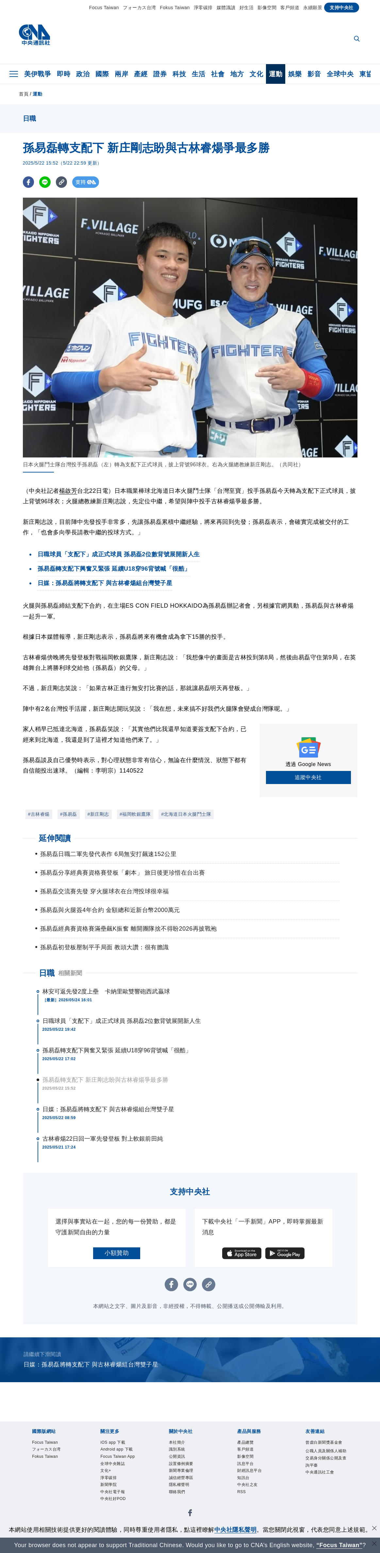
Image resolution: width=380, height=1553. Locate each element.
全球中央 (340, 74)
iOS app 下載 (116, 1443)
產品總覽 (248, 1443)
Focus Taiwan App (116, 1464)
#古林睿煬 (39, 814)
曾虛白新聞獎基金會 (324, 1447)
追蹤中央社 (308, 777)
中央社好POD (116, 1517)
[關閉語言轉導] (374, 1544)
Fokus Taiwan (175, 7)
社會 (217, 74)
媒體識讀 (226, 7)
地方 (237, 74)
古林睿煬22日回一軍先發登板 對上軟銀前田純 (102, 1138)
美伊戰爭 (37, 74)
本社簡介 (179, 1443)
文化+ (107, 1484)
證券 (160, 74)
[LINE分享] (45, 182)
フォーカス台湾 (139, 7)
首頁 (23, 94)
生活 (198, 74)
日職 (47, 973)
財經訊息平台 (253, 1476)
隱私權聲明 (182, 1492)
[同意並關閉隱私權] (374, 1529)
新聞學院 (111, 1501)
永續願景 (312, 7)
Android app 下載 (121, 1451)
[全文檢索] (357, 39)
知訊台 (245, 1484)
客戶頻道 (289, 7)
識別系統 (179, 1451)
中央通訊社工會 (324, 1493)
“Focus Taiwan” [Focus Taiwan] (339, 1545)
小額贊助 (117, 1253)
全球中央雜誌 (116, 1476)
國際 (102, 74)
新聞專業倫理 (185, 1476)
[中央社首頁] (34, 36)
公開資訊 (179, 1459)
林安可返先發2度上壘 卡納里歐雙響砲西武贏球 (106, 991)
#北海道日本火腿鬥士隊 (186, 814)
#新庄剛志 (98, 814)
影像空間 (266, 7)
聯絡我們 (179, 1501)
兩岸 (121, 74)
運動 (275, 74)
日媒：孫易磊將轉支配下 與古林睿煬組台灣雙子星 (108, 1109)
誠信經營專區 (185, 1484)
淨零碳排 (203, 7)
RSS (242, 1501)
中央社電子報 (116, 1509)
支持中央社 (342, 7)
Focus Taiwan (104, 7)
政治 (83, 74)
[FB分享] (28, 182)
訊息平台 (248, 1468)
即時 (63, 74)
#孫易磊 (68, 814)
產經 (140, 74)
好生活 (247, 7)
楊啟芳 (68, 491)
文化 (256, 74)
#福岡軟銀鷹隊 (135, 814)
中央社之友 (250, 1492)
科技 (179, 74)
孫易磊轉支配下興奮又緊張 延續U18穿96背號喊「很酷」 (117, 1050)
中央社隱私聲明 (235, 1529)
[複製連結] (62, 182)
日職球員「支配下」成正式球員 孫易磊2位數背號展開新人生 (121, 1021)
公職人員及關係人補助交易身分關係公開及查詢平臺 (324, 1472)
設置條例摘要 (185, 1468)
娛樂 (295, 74)
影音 (314, 74)
